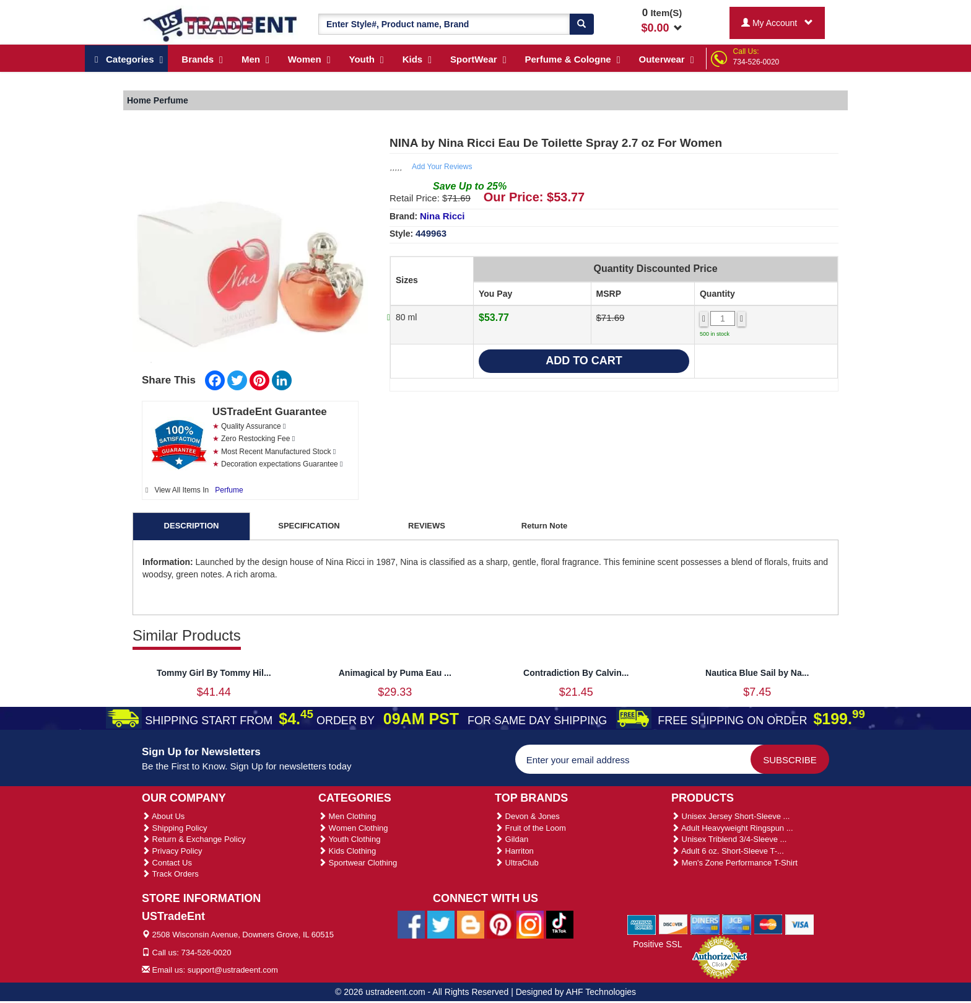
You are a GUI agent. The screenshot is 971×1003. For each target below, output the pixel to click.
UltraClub (517, 862)
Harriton (514, 851)
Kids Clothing (347, 851)
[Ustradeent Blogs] (470, 924)
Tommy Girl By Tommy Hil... (214, 673)
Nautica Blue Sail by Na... (757, 673)
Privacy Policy (172, 851)
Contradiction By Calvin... (576, 673)
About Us (163, 816)
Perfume (229, 490)
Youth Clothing (349, 839)
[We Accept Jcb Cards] (736, 924)
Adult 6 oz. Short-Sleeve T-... (727, 851)
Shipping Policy (174, 828)
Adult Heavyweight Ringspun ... (732, 828)
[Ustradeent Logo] (221, 24)
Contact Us (167, 862)
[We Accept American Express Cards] (641, 924)
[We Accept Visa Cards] (799, 924)
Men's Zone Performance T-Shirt (734, 862)
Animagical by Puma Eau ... (395, 673)
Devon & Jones (527, 816)
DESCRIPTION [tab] (191, 525)
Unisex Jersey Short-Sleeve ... (730, 816)
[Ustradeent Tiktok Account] (559, 924)
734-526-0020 (756, 62)
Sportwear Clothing (357, 862)
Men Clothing (347, 816)
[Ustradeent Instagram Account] (530, 924)
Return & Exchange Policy (194, 839)
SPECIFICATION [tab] (308, 525)
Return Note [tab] (544, 525)
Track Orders (170, 873)
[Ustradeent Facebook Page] (411, 924)
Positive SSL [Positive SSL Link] (657, 944)
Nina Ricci (442, 216)
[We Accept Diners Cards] (705, 924)
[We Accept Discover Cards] (673, 924)
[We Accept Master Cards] (768, 924)
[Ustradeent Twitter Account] (441, 924)
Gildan (511, 839)
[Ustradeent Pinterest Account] (500, 924)
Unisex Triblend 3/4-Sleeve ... (728, 839)
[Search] (581, 24)
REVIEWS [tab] (426, 525)
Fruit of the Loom (530, 828)
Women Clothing (353, 828)
